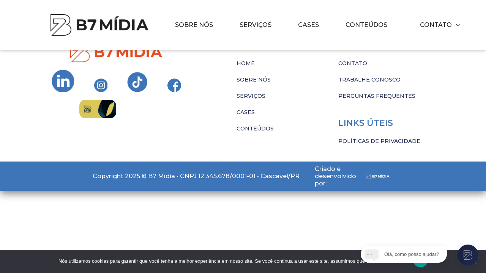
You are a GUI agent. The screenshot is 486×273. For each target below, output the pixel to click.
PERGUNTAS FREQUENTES (376, 96)
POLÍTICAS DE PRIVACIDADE (379, 141)
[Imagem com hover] (99, 25)
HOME (246, 63)
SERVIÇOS (255, 24)
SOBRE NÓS (194, 24)
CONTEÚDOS (366, 24)
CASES (308, 24)
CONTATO (352, 63)
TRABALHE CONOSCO (369, 79)
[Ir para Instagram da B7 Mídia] (63, 81)
